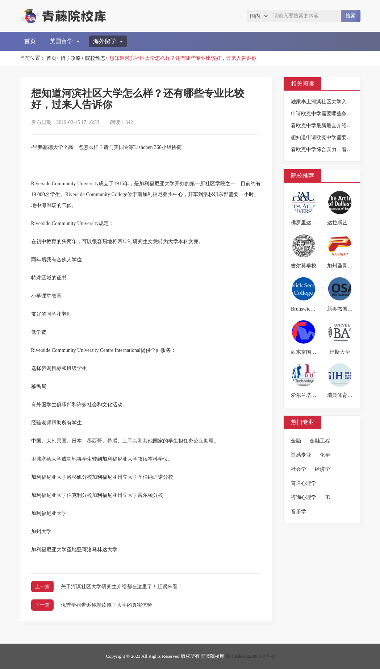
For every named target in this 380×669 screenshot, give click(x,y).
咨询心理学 (303, 497)
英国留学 (64, 41)
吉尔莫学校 (303, 266)
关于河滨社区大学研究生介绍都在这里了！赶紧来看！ (122, 586)
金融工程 (320, 441)
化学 (325, 455)
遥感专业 (301, 455)
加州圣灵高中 (342, 266)
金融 (296, 441)
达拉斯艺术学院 (345, 222)
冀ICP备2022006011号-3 (249, 656)
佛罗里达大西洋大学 (314, 222)
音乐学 (298, 511)
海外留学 (108, 41)
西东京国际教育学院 (314, 352)
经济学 (322, 469)
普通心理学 (303, 483)
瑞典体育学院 (342, 395)
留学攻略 (70, 58)
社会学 (298, 469)
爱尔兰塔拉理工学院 (314, 395)
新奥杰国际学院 (345, 309)
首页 (30, 41)
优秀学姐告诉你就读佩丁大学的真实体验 (106, 605)
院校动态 (95, 58)
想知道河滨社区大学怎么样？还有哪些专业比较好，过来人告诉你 (182, 58)
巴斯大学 (340, 352)
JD (328, 497)
